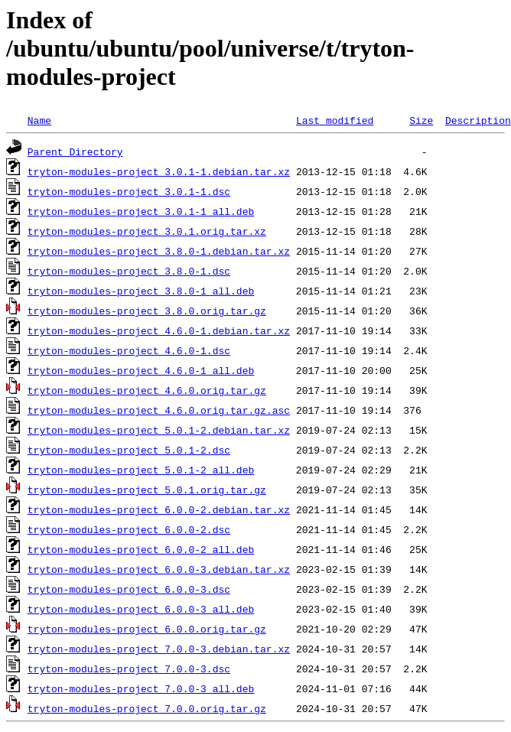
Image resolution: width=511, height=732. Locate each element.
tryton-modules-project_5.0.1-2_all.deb (141, 470)
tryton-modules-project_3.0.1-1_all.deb (141, 211)
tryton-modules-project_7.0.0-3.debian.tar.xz (159, 649)
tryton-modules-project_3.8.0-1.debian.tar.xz (159, 251)
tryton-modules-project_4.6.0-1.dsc (129, 350)
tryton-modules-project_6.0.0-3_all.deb (141, 609)
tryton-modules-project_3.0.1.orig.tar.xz (147, 231)
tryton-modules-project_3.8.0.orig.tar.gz (147, 310)
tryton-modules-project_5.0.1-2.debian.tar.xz (159, 430)
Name (39, 120)
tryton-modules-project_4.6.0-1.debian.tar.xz (159, 330)
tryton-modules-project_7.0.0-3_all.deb (141, 688)
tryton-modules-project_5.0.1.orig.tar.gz (147, 489)
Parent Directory (75, 151)
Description (478, 120)
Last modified (334, 120)
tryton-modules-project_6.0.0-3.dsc (129, 589)
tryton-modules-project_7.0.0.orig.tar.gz (147, 708)
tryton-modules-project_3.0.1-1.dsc (129, 191)
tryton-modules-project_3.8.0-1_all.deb (141, 291)
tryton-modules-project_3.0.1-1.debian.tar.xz (159, 171)
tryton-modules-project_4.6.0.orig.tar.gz (147, 390)
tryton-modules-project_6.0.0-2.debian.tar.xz (159, 509)
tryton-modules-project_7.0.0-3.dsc (129, 668)
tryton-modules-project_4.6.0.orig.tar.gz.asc (159, 410)
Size (421, 120)
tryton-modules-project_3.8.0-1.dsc (129, 271)
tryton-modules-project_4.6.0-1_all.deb (141, 370)
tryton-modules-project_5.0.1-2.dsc (129, 450)
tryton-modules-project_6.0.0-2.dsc (129, 529)
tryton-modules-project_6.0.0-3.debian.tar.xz (159, 569)
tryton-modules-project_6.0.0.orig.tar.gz (147, 629)
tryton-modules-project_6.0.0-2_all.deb (141, 549)
